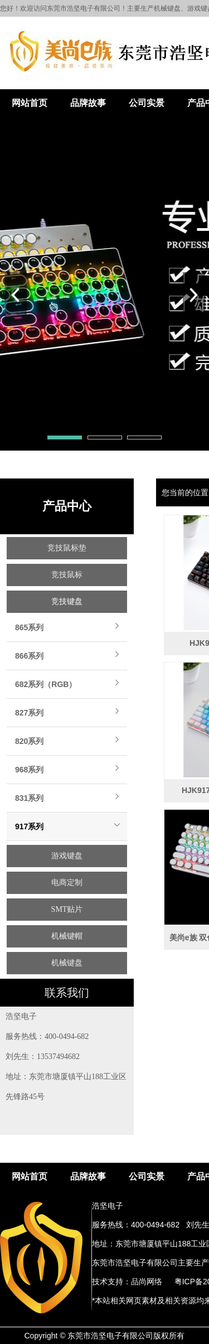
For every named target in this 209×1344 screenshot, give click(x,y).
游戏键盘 (66, 856)
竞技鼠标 (66, 575)
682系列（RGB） (45, 684)
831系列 (29, 798)
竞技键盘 (66, 601)
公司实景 (146, 103)
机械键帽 (66, 936)
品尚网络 (146, 1281)
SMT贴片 (67, 909)
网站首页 (29, 103)
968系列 (29, 769)
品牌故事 (88, 103)
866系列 (29, 655)
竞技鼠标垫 (66, 548)
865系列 (29, 627)
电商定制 (66, 882)
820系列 (29, 741)
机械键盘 (66, 963)
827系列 (29, 712)
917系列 (29, 826)
